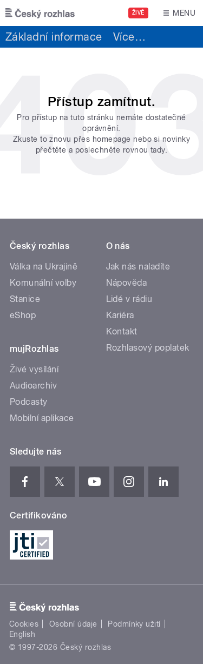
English (22, 634)
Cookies (23, 624)
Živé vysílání (34, 369)
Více (129, 36)
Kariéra (120, 315)
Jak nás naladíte (138, 266)
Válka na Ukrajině (43, 266)
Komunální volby (43, 283)
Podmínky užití (134, 624)
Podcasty (29, 402)
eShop (23, 315)
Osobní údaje (73, 624)
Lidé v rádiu (129, 299)
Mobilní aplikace (42, 418)
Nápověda (126, 283)
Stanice (25, 299)
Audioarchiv (33, 385)
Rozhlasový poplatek (147, 348)
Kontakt (121, 331)
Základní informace (53, 36)
